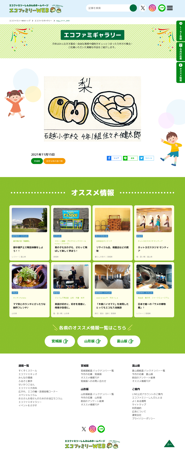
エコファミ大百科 (27, 388)
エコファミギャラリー (43, 20)
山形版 (89, 341)
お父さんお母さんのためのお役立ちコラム (40, 398)
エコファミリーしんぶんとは (147, 397)
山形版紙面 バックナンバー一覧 (97, 394)
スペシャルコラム (27, 395)
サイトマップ (139, 404)
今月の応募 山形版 (91, 397)
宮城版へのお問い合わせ (93, 381)
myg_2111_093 (63, 20)
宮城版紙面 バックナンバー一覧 (97, 370)
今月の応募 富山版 (142, 374)
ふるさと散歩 (25, 381)
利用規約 (136, 408)
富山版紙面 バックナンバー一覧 (148, 370)
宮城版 (57, 341)
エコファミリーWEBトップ (19, 20)
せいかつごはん (26, 384)
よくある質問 (139, 401)
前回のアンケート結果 (92, 401)
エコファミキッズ (27, 374)
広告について (139, 411)
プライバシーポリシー (143, 418)
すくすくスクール (27, 370)
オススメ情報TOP (90, 377)
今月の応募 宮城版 (91, 374)
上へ (169, 444)
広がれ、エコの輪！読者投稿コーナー (38, 391)
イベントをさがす (27, 405)
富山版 (122, 341)
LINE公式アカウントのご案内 (147, 394)
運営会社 (136, 415)
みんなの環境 (25, 377)
